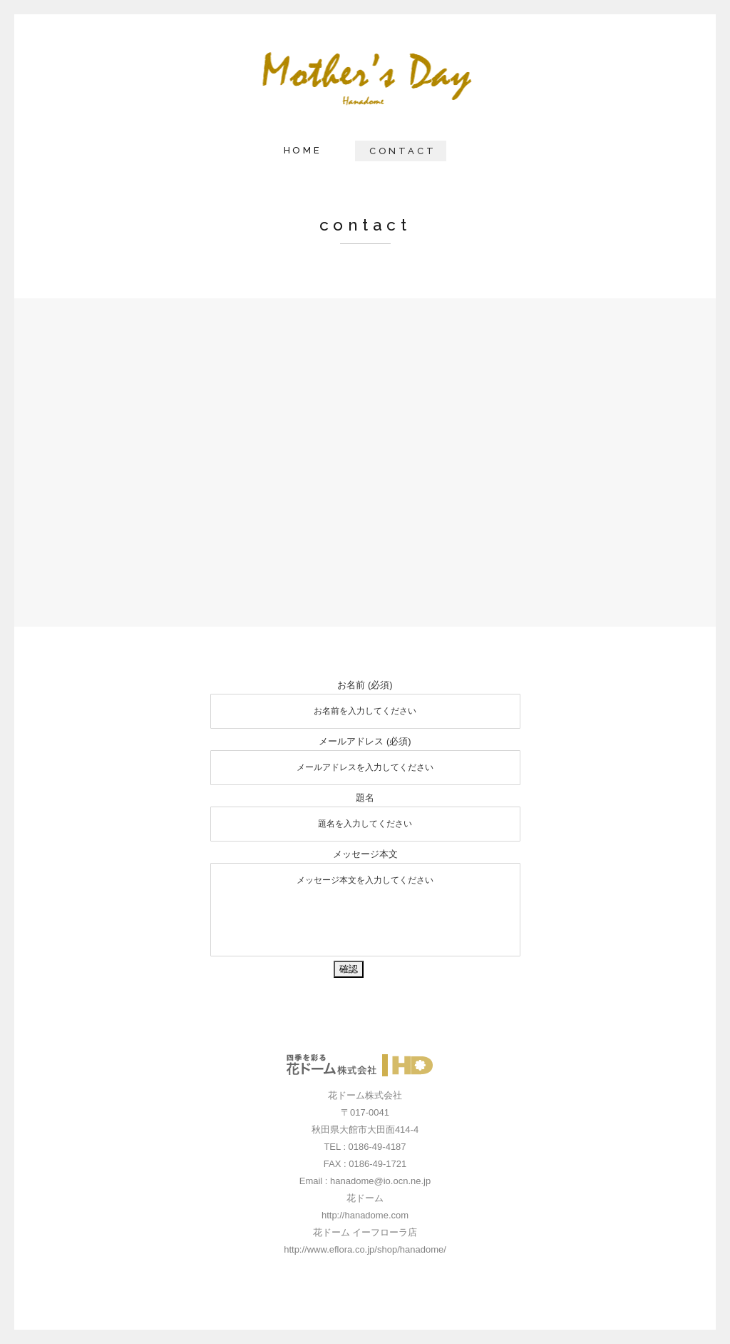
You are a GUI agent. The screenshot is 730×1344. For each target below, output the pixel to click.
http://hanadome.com (365, 1215)
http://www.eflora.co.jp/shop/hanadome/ (365, 1249)
